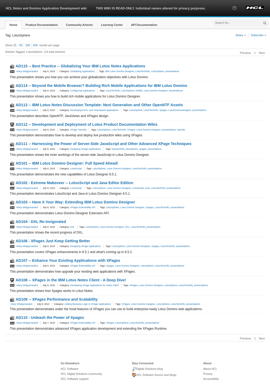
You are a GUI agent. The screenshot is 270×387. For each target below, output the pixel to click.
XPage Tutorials (78, 129)
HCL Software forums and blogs (154, 375)
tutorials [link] (181, 129)
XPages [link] (131, 129)
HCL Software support (75, 378)
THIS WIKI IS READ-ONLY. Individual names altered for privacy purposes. (151, 8)
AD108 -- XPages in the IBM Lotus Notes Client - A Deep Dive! (71, 280)
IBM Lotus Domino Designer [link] (119, 71)
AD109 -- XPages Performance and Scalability (57, 299)
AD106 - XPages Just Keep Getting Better (53, 241)
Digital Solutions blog (147, 369)
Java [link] (147, 188)
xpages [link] (142, 149)
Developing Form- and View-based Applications (94, 110)
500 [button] (35, 45)
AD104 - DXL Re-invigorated (41, 222)
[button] (234, 13)
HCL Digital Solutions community (81, 373)
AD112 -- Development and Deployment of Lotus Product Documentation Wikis (86, 124)
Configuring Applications (82, 90)
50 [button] (20, 45)
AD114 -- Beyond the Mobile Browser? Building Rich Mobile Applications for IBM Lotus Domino (101, 85)
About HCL (210, 368)
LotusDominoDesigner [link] (179, 110)
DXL (72, 227)
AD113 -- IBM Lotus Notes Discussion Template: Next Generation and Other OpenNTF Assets (99, 105)
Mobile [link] (139, 90)
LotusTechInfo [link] (142, 71)
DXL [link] (127, 227)
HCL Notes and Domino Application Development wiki (46, 8)
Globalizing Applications (82, 71)
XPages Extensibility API (82, 207)
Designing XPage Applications (85, 149)
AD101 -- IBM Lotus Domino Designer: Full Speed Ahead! (67, 163)
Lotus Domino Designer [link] (156, 90)
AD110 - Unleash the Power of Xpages (50, 317)
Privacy (208, 373)
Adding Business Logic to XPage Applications (88, 304)
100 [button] (27, 45)
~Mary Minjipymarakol (24, 71)
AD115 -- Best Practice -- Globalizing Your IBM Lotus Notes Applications (80, 66)
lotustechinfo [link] (118, 149)
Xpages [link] (163, 110)
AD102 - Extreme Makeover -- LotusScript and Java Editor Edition (74, 183)
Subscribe (258, 35)
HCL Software (69, 368)
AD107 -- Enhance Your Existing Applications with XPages (68, 260)
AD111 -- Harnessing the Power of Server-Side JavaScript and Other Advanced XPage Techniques (103, 144)
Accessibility (211, 378)
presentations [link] (172, 71)
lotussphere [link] (132, 149)
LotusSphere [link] (157, 71)
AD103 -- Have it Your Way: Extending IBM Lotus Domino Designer (75, 202)
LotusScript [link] (138, 188)
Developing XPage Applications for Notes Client (94, 285)
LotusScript (76, 168)
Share (240, 35)
